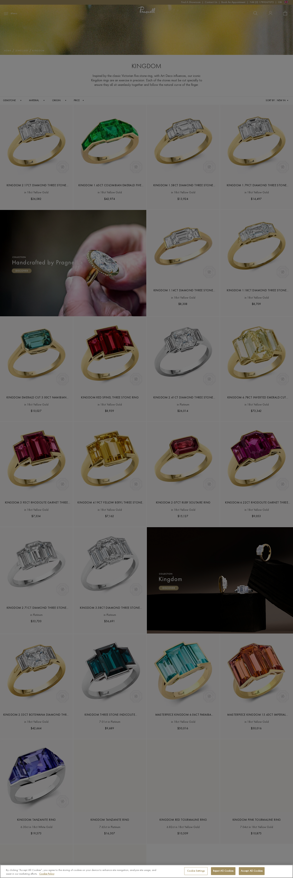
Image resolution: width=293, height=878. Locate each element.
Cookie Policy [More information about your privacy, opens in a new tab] (46, 874)
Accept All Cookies (252, 871)
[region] (146, 871)
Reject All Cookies (223, 871)
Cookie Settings (196, 871)
